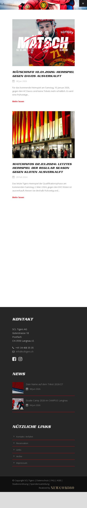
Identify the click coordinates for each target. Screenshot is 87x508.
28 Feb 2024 (21, 177)
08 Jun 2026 (35, 389)
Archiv (19, 456)
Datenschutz (42, 480)
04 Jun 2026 (35, 405)
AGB (59, 480)
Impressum (21, 462)
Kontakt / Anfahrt (24, 436)
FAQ (53, 480)
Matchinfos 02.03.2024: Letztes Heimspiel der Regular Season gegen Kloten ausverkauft (41, 168)
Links (18, 449)
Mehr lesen (18, 101)
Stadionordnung (20, 483)
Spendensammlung (39, 483)
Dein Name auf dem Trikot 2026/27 (44, 384)
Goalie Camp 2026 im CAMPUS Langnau (47, 400)
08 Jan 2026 (21, 81)
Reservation (22, 443)
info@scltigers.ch (24, 351)
